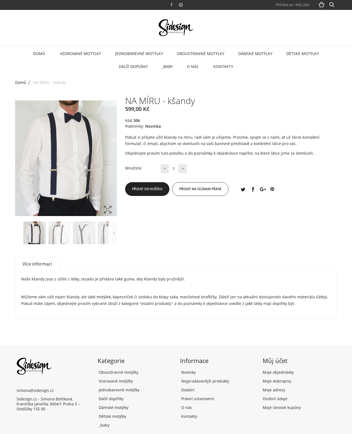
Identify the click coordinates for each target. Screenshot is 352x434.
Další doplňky (133, 66)
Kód (128, 120)
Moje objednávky (278, 372)
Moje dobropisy (277, 381)
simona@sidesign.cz (35, 390)
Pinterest (272, 189)
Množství (133, 168)
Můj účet (275, 360)
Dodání (187, 389)
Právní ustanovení (197, 398)
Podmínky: (134, 126)
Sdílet (252, 189)
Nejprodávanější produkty (204, 381)
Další (114, 233)
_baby (167, 66)
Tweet (242, 189)
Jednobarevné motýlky (139, 53)
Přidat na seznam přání (200, 189)
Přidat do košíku (147, 189)
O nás (193, 66)
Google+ (262, 189)
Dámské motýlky (255, 53)
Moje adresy (274, 389)
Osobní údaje (275, 398)
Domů (39, 53)
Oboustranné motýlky (200, 53)
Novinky (188, 372)
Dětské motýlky (302, 53)
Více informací (37, 264)
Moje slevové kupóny (282, 407)
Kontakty (223, 66)
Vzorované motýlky (80, 53)
